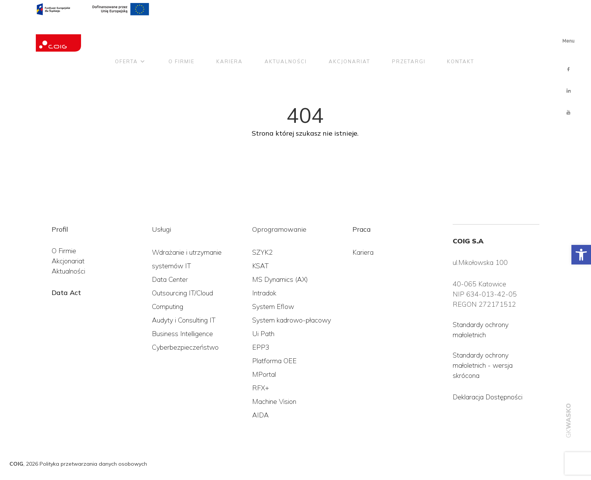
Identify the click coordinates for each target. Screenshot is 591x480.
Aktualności (286, 31)
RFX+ (260, 388)
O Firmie (64, 250)
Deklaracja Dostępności (487, 397)
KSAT (260, 265)
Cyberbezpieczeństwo (185, 347)
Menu (568, 41)
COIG (16, 463)
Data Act (66, 292)
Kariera (229, 31)
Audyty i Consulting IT (184, 320)
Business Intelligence (182, 333)
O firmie (181, 31)
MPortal (264, 374)
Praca (361, 229)
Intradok (264, 293)
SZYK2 (262, 252)
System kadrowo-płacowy (291, 320)
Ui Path (263, 333)
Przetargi (409, 31)
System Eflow (273, 306)
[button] (581, 254)
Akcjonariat (349, 31)
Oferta (126, 31)
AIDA (260, 415)
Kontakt (460, 31)
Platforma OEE (274, 360)
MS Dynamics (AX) (280, 279)
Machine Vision (274, 401)
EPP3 (260, 347)
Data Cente (169, 279)
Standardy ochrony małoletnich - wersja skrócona (483, 365)
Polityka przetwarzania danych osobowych (93, 463)
